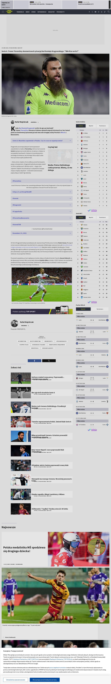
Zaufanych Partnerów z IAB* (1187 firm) (25, 659)
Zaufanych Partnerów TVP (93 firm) (61, 659)
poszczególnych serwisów (58, 667)
